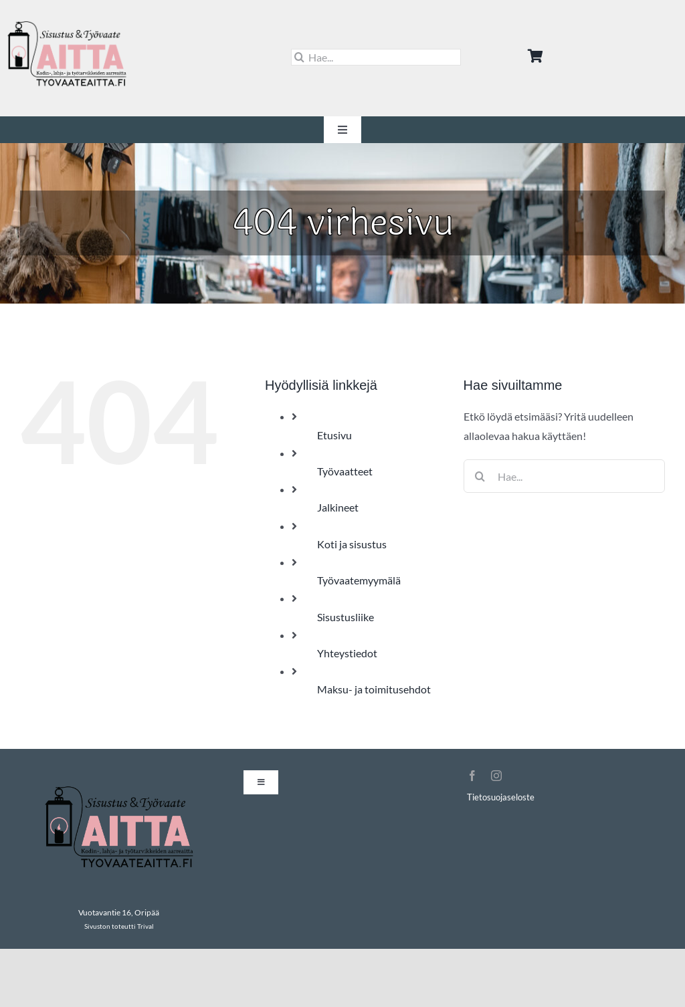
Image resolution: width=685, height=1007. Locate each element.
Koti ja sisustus (352, 544)
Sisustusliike (345, 616)
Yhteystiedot (347, 653)
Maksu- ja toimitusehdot (374, 689)
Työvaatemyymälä (359, 580)
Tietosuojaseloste (500, 797)
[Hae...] (376, 57)
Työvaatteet (345, 471)
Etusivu (334, 435)
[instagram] (496, 775)
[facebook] (472, 775)
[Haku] (299, 57)
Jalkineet (338, 507)
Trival (145, 926)
